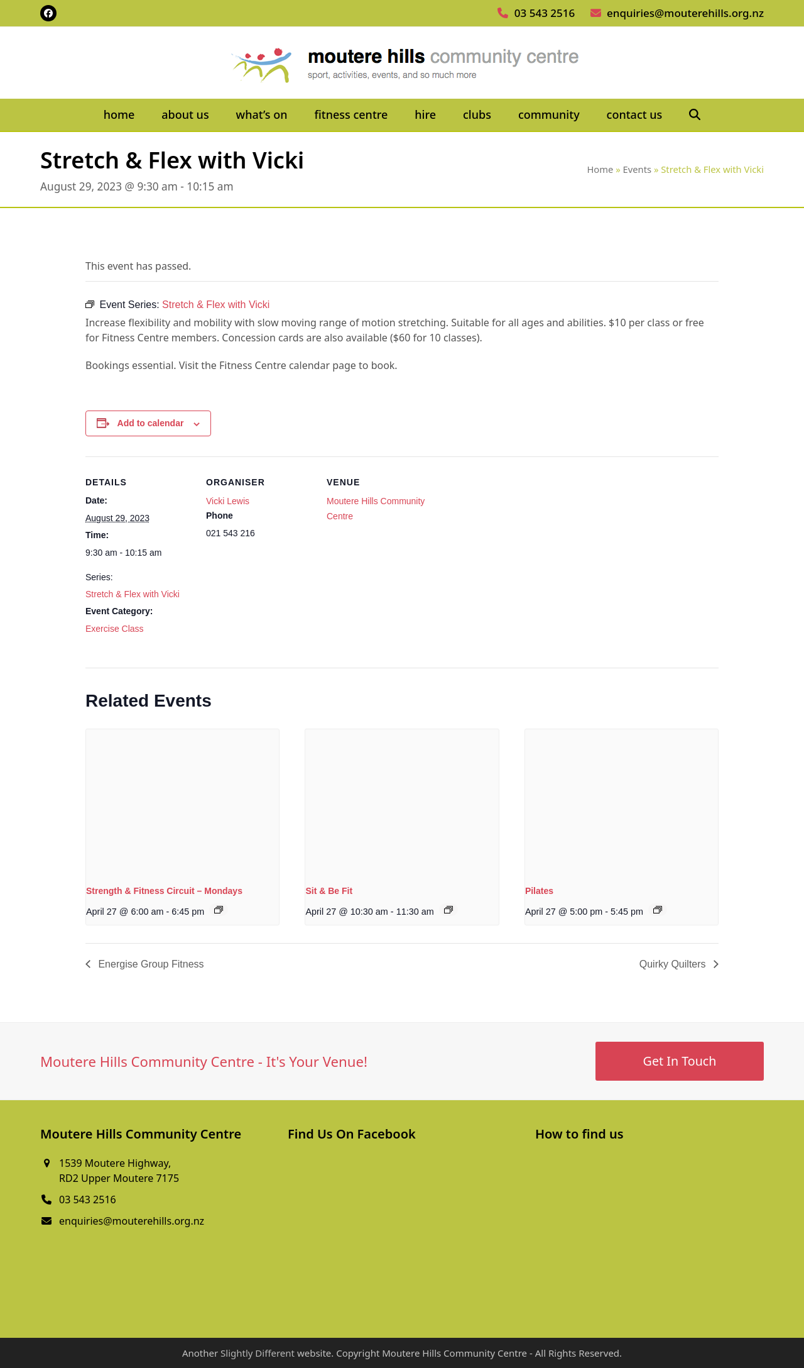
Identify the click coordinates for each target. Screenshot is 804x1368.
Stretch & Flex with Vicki (132, 594)
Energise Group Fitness (149, 964)
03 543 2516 (544, 13)
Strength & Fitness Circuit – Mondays (164, 891)
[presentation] (182, 801)
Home (600, 169)
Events (637, 169)
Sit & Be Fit (328, 891)
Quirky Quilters (674, 964)
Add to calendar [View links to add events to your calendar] (150, 423)
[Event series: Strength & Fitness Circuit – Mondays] (218, 909)
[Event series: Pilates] (657, 909)
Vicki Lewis (227, 501)
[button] (695, 115)
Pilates (539, 891)
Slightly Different (257, 1353)
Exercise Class (114, 629)
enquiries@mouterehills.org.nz (685, 13)
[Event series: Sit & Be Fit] (448, 909)
